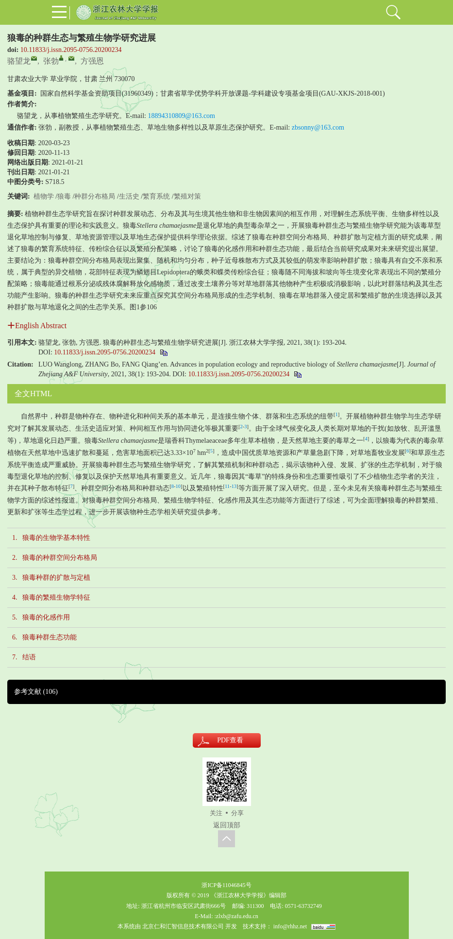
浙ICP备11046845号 (226, 885)
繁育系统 (156, 196)
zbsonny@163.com (318, 127)
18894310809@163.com (182, 115)
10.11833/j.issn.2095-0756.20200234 (71, 49)
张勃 (51, 61)
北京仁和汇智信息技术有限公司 (183, 926)
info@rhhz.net (290, 926)
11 (227, 486)
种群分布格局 (94, 196)
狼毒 (64, 196)
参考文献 (36, 691)
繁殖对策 (187, 196)
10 (178, 486)
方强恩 (92, 61)
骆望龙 (19, 61)
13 (234, 486)
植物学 (44, 196)
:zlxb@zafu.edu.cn (236, 916)
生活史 (129, 196)
